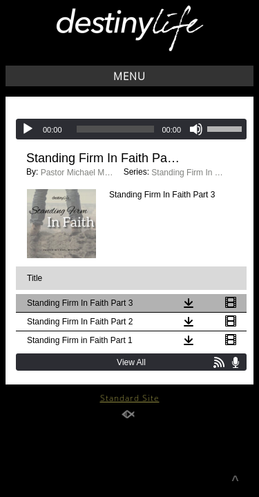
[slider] (116, 129)
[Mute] (196, 129)
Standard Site (130, 398)
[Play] (28, 129)
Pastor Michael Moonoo (79, 172)
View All (131, 362)
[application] (131, 129)
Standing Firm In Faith (189, 172)
